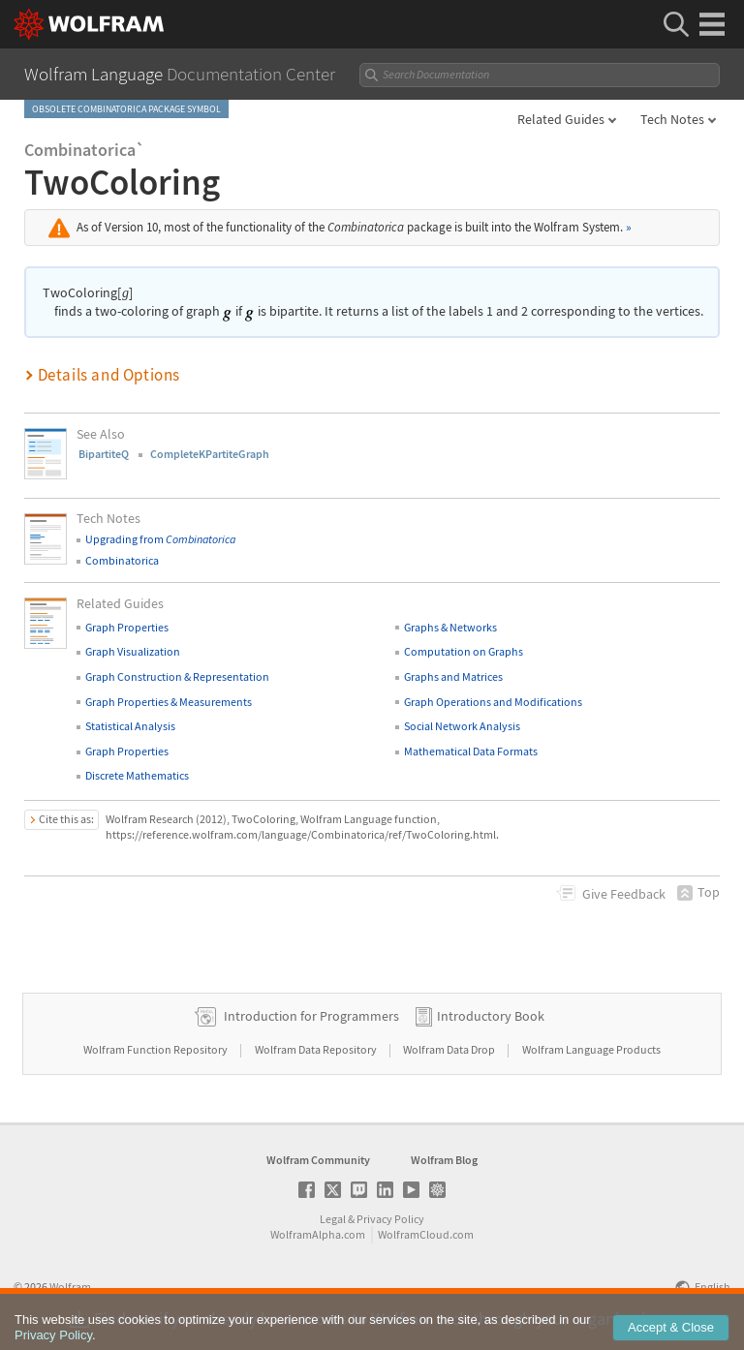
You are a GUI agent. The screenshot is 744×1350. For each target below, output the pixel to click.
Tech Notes (672, 119)
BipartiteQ (103, 453)
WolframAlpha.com (317, 1234)
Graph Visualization (132, 651)
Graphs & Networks (450, 627)
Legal (333, 1219)
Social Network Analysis (462, 726)
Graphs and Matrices (453, 676)
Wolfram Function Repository (156, 1049)
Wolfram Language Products (591, 1049)
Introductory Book (490, 1016)
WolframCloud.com (426, 1234)
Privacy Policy (390, 1219)
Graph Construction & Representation (177, 676)
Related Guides (560, 119)
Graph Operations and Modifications (493, 701)
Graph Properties (127, 627)
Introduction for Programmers (311, 1016)
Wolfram (70, 1286)
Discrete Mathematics (137, 775)
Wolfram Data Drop (450, 1049)
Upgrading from (160, 539)
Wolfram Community (318, 1159)
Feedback (624, 894)
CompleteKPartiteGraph (209, 453)
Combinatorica (122, 560)
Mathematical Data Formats (471, 751)
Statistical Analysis (130, 726)
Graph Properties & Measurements (168, 701)
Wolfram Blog (444, 1159)
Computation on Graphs (463, 651)
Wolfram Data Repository (317, 1049)
